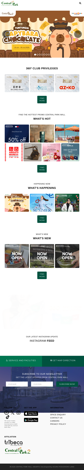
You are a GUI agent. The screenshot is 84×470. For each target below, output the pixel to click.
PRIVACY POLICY (58, 424)
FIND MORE (42, 99)
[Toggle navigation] (76, 3)
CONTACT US (56, 418)
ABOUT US (55, 411)
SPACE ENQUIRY (58, 415)
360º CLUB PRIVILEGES (11, 75)
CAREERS (54, 421)
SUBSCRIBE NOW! (67, 384)
